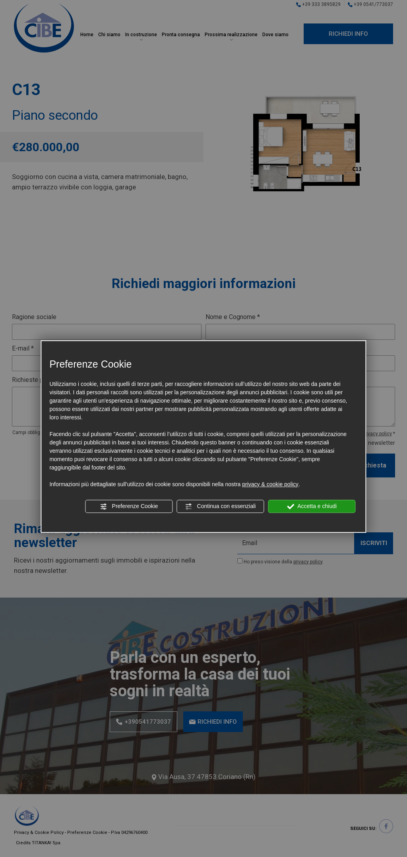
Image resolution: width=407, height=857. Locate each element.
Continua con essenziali (220, 506)
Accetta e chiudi (312, 506)
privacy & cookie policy (270, 484)
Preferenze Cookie (129, 506)
